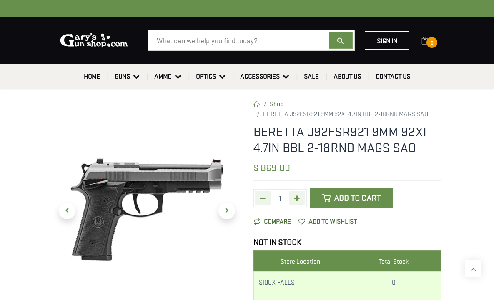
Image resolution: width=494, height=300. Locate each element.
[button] (67, 210)
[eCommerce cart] (430, 40)
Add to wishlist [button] (327, 220)
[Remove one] (263, 198)
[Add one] (297, 198)
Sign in (387, 40)
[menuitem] (91, 76)
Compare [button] (272, 220)
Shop (276, 103)
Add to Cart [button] (351, 197)
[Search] (341, 40)
